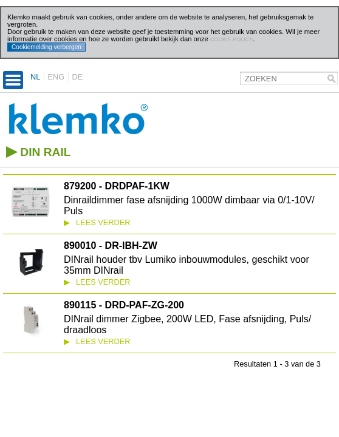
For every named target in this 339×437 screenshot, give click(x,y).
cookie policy (231, 39)
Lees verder (97, 222)
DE (77, 76)
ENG (56, 76)
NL (35, 76)
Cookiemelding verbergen (46, 47)
